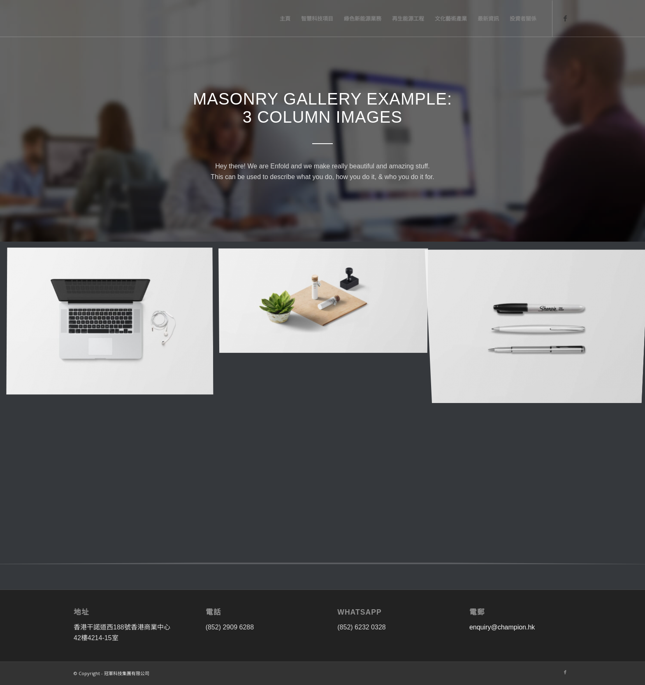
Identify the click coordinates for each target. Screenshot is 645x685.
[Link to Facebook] (565, 18)
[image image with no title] (113, 325)
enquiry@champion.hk (502, 627)
